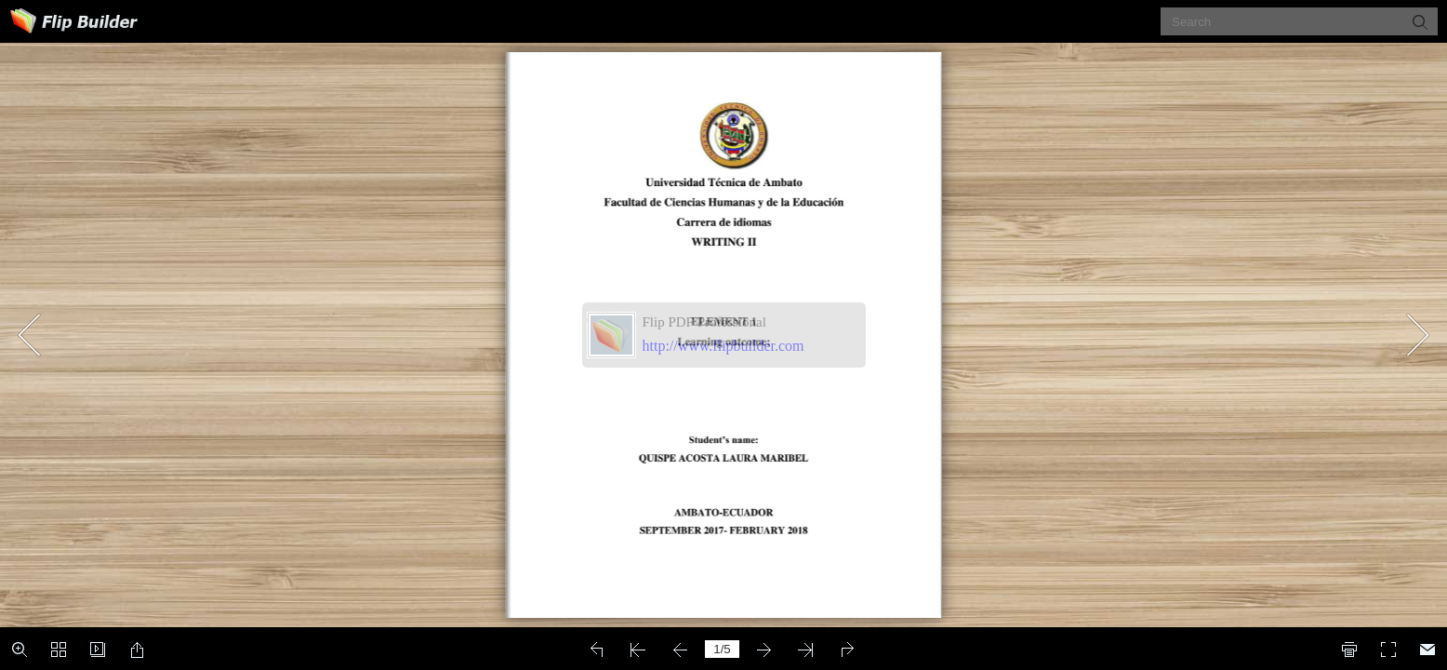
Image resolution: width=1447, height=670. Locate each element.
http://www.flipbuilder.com (723, 346)
